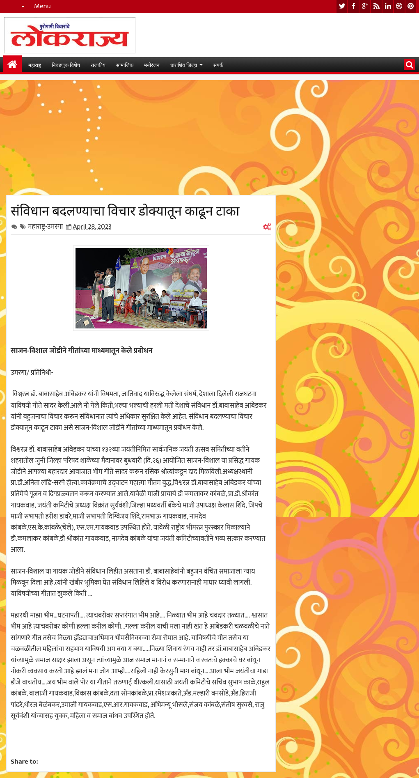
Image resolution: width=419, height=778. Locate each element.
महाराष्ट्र (34, 64)
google (364, 6)
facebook (353, 6)
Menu (42, 6)
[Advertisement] (141, 137)
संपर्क (218, 64)
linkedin (387, 6)
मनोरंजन (152, 64)
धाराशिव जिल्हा (183, 64)
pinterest (410, 6)
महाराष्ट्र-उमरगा (45, 226)
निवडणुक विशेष (66, 64)
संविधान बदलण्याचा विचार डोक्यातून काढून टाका (125, 209)
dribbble (399, 6)
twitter (342, 6)
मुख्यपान (12, 64)
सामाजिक (124, 64)
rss (376, 6)
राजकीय (98, 64)
